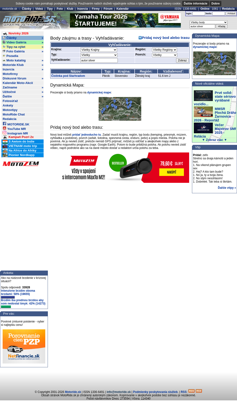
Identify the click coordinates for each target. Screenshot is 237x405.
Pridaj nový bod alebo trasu (166, 38)
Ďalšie (23, 96)
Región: (140, 49)
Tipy (50, 8)
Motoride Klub (23, 65)
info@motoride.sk (119, 392)
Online (205, 8)
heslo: (208, 13)
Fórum (108, 8)
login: (189, 13)
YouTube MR (14, 128)
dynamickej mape (99, 92)
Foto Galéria (23, 51)
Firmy (96, 8)
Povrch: (140, 54)
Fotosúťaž (10, 101)
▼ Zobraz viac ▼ (214, 140)
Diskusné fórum (23, 78)
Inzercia (82, 8)
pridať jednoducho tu (86, 134)
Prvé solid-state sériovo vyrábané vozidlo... (215, 98)
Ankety (8, 105)
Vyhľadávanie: (61, 59)
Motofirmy (10, 74)
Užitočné (23, 92)
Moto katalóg (23, 60)
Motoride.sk (73, 392)
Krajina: (56, 49)
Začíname (23, 87)
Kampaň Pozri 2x (18, 137)
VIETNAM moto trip (20, 146)
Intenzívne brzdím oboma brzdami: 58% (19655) (18, 294)
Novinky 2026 (15, 34)
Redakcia (228, 8)
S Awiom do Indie (18, 142)
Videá (39, 8)
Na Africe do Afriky (19, 151)
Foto (60, 8)
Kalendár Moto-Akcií (18, 83)
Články (26, 8)
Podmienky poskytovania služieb (155, 392)
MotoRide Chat (14, 114)
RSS (184, 392)
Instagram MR (15, 133)
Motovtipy (10, 110)
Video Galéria (23, 42)
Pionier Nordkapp (19, 155)
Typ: (54, 54)
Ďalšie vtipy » (227, 187)
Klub (70, 8)
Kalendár (123, 8)
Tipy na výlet (23, 47)
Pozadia (10, 56)
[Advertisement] (118, 379)
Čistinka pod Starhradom (68, 76)
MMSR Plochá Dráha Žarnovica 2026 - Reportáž (215, 114)
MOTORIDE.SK (16, 124)
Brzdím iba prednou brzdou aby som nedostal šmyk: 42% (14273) (23, 303)
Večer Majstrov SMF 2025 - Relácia (215, 130)
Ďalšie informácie (195, 3)
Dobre (215, 3)
